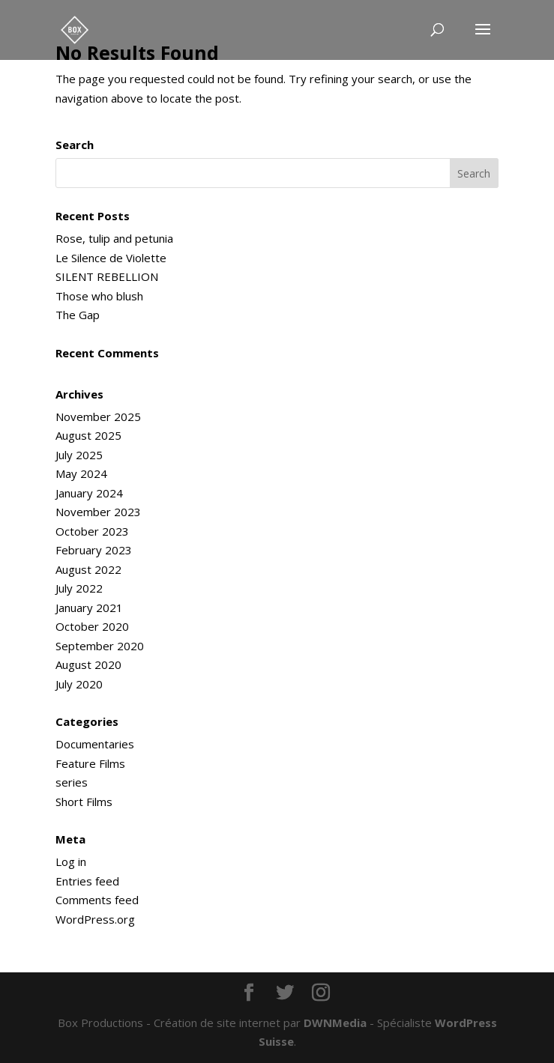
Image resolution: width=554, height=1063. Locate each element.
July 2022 (79, 588)
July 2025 (79, 454)
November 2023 (98, 511)
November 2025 (98, 416)
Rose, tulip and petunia (114, 238)
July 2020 (79, 683)
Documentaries (94, 743)
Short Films (83, 801)
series (71, 782)
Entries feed (87, 880)
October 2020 (92, 626)
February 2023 (93, 549)
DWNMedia (335, 1022)
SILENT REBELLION (106, 276)
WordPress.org (95, 919)
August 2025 (88, 435)
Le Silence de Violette (110, 257)
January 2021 (89, 607)
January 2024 (89, 492)
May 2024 (81, 473)
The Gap (77, 314)
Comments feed (97, 899)
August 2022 (88, 569)
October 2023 (92, 531)
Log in (70, 861)
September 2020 (99, 645)
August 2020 (88, 664)
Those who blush (99, 295)
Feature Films (90, 763)
